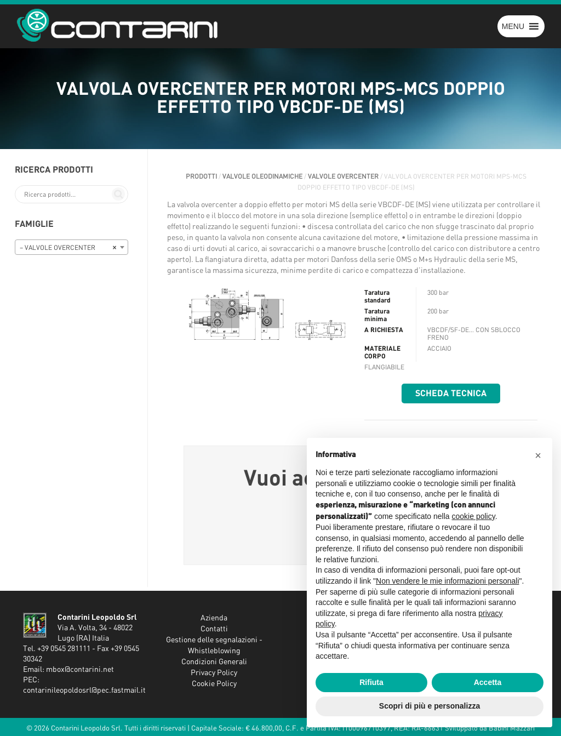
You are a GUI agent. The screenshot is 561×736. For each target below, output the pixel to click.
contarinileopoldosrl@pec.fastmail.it (84, 690)
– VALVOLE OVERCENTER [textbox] (68, 247)
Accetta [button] (488, 682)
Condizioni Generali (214, 662)
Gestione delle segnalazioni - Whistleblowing (214, 645)
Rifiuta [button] (371, 682)
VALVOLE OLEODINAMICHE (262, 176)
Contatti (214, 629)
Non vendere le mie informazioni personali (447, 581)
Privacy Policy (214, 673)
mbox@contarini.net (80, 670)
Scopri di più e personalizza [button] (429, 705)
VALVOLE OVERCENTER (343, 176)
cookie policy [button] (473, 516)
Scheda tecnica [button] (450, 393)
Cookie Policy (214, 684)
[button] (513, 26)
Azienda (214, 618)
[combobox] (71, 247)
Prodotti (201, 176)
